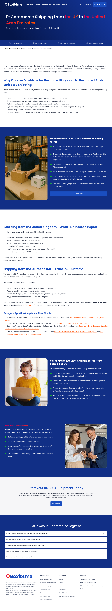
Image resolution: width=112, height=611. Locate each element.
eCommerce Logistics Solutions (48, 582)
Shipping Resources (45, 589)
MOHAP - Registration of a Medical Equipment (74, 323)
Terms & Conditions (64, 592)
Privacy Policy (62, 589)
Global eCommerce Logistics (24, 48)
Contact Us (88, 4)
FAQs (60, 586)
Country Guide (43, 592)
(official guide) (28, 305)
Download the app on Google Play (67, 596)
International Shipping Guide (47, 586)
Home (6, 48)
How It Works (29, 4)
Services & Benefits (45, 596)
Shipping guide (12, 48)
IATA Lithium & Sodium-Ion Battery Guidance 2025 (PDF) (75, 332)
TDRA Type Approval (77, 317)
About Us (64, 4)
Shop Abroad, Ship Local (46, 579)
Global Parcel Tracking (46, 599)
